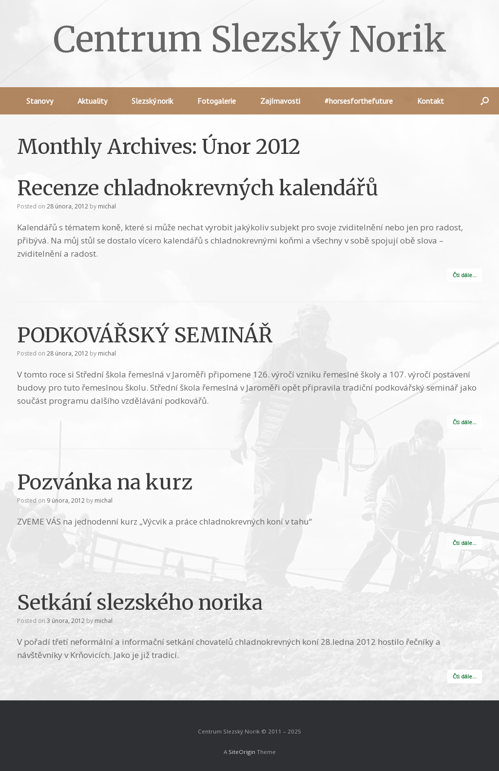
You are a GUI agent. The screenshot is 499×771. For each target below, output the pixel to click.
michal (107, 206)
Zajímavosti (280, 101)
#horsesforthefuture (359, 101)
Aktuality (92, 101)
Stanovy (39, 101)
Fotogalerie (216, 101)
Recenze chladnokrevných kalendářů (197, 188)
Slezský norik (152, 101)
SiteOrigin (242, 751)
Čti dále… (465, 275)
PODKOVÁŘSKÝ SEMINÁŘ (144, 335)
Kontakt (430, 101)
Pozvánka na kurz (104, 482)
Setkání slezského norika (140, 602)
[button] (484, 100)
